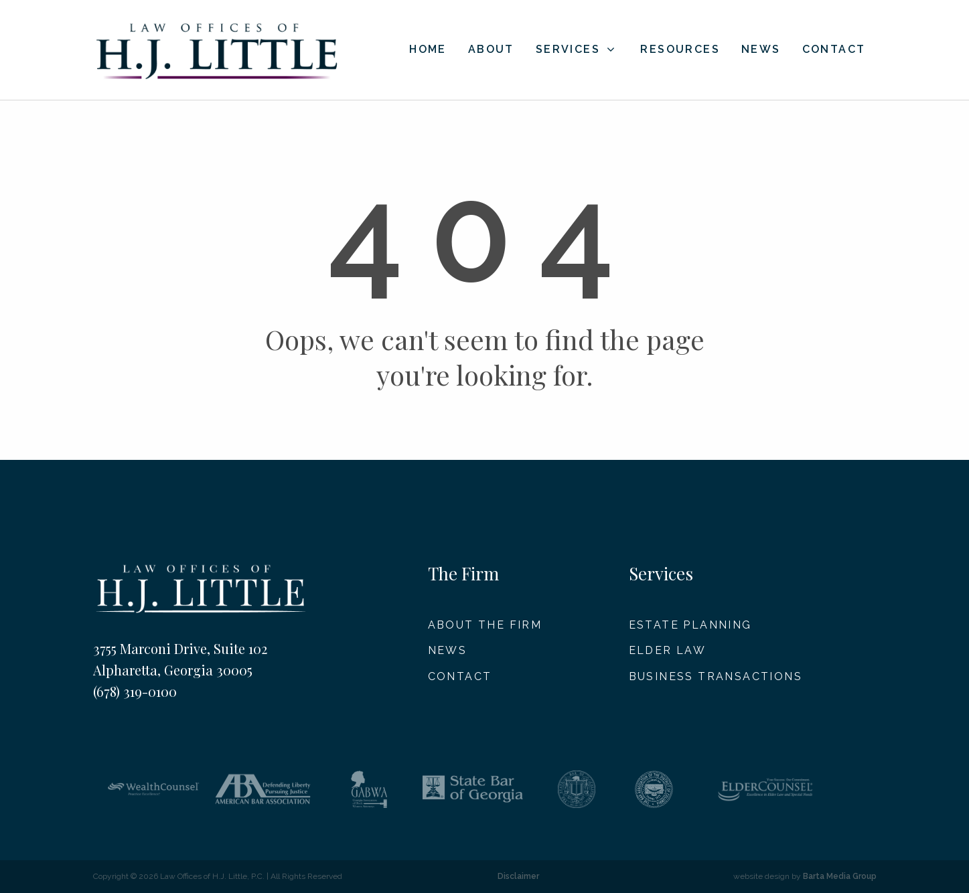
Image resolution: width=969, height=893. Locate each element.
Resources (680, 50)
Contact (834, 50)
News (761, 50)
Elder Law (667, 650)
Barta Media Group (840, 876)
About (491, 50)
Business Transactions (715, 676)
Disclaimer (518, 876)
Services (576, 49)
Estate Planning (690, 625)
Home (428, 50)
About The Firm (485, 625)
